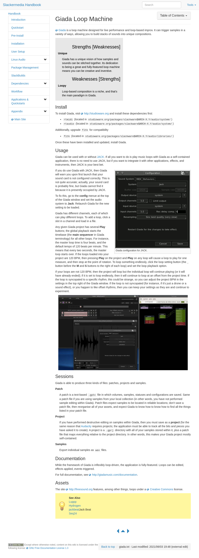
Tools (191, 4)
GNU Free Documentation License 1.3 (48, 548)
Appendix (17, 111)
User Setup (18, 51)
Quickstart (17, 27)
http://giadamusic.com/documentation (114, 474)
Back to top (108, 546)
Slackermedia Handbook (22, 5)
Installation (17, 43)
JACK (100, 156)
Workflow (16, 91)
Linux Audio (18, 59)
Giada (62, 30)
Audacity (86, 426)
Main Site (20, 119)
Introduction (18, 19)
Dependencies (20, 83)
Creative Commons (161, 489)
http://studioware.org (96, 113)
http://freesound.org (81, 489)
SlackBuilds (18, 75)
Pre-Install (17, 35)
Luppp (73, 501)
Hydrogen (75, 505)
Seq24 (73, 513)
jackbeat (74, 509)
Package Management (24, 67)
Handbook (14, 13)
